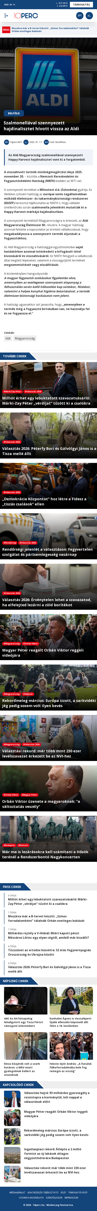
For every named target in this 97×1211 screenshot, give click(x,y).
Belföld (14, 113)
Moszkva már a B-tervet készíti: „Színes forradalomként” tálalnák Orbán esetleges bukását (50, 30)
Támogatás (81, 4)
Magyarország (25, 338)
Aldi (7, 338)
